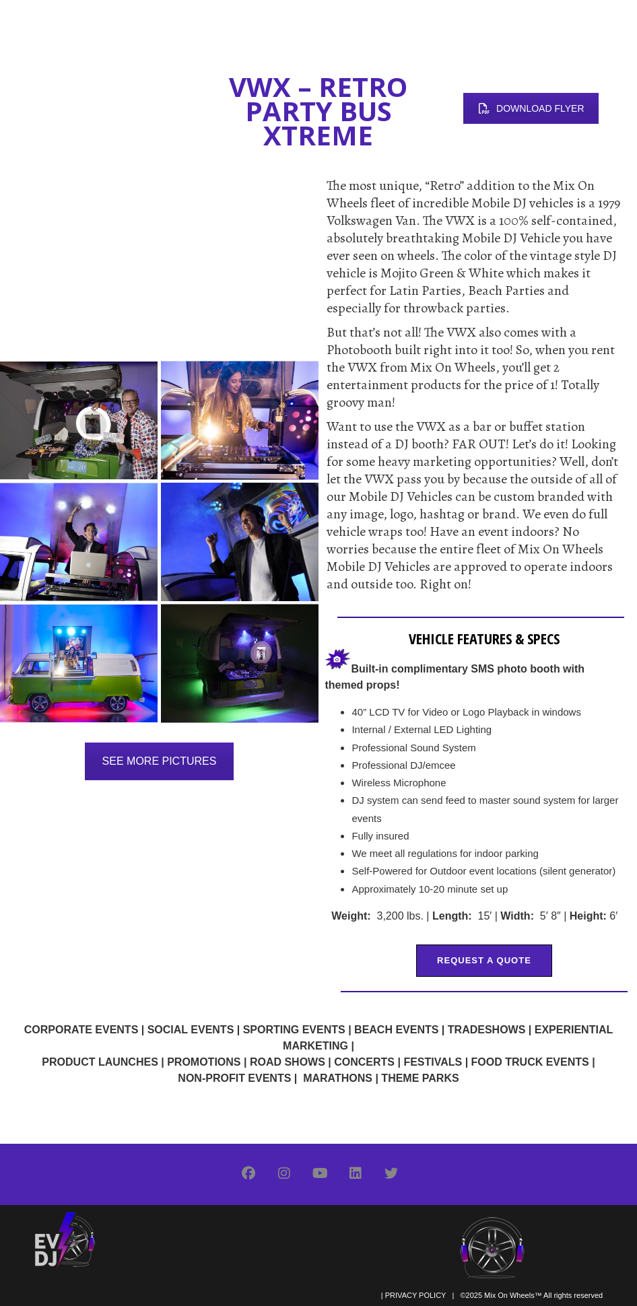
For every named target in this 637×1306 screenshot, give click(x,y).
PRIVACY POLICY (415, 1295)
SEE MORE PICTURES (159, 761)
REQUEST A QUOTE (484, 960)
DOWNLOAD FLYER (530, 108)
